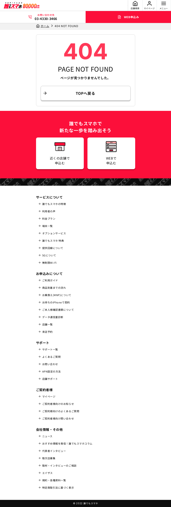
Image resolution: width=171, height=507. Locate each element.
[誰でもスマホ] (21, 5)
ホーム (45, 26)
